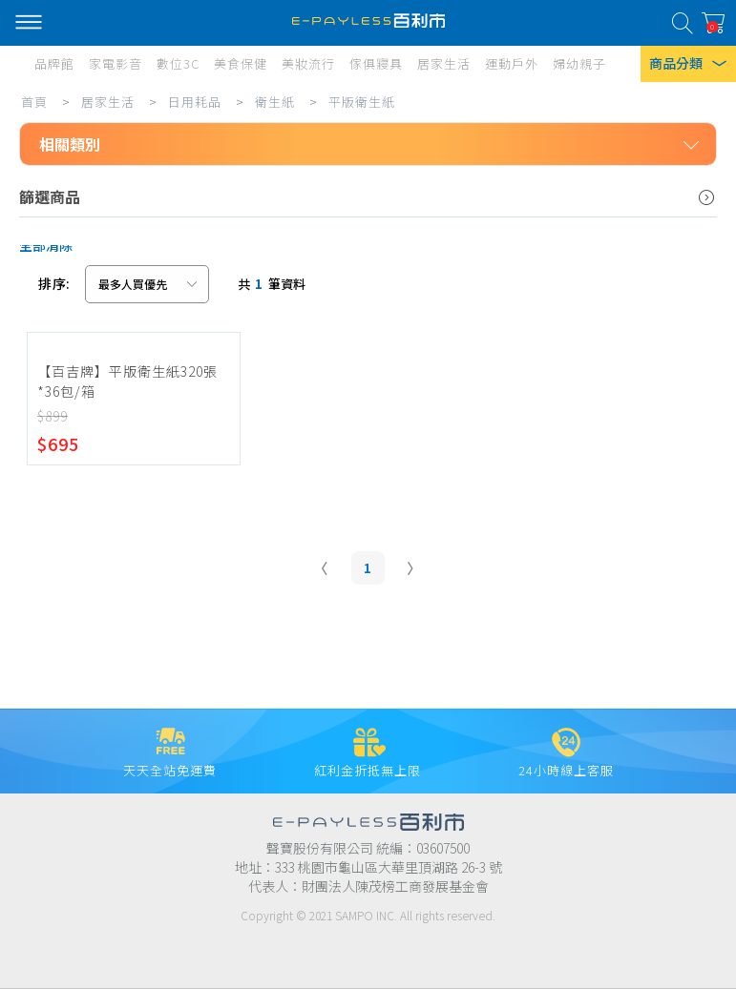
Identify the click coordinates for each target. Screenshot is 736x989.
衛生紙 (275, 102)
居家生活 (108, 102)
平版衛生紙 (361, 102)
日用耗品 (194, 102)
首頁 (34, 102)
